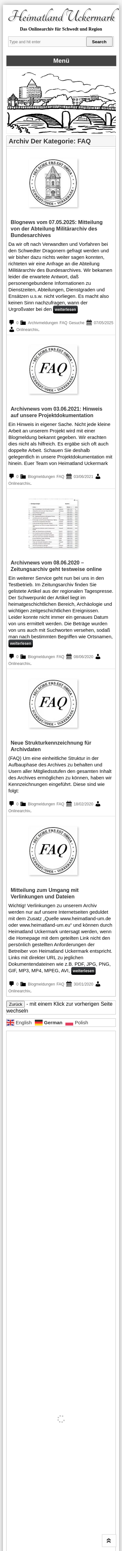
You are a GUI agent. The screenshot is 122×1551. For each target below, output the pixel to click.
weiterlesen (65, 309)
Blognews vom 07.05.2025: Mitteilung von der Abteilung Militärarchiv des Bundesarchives (57, 228)
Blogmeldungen (41, 476)
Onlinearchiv (27, 329)
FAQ (63, 323)
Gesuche (76, 323)
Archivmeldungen (43, 323)
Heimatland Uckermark (61, 17)
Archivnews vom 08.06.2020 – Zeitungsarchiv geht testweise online (56, 566)
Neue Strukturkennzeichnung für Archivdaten (51, 746)
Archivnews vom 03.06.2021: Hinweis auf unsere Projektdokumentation (56, 412)
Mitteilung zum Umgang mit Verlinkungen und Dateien (45, 893)
